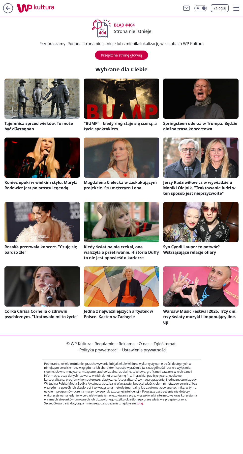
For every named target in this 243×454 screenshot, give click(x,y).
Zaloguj (220, 8)
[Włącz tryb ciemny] (200, 8)
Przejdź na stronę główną (121, 55)
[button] (236, 8)
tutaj (139, 403)
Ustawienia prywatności (143, 350)
